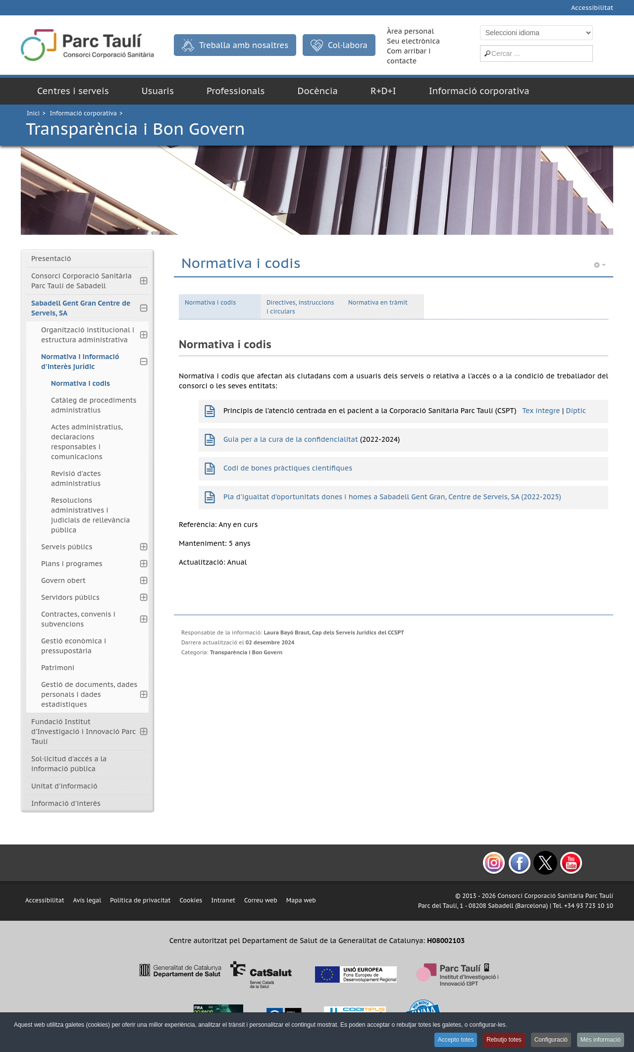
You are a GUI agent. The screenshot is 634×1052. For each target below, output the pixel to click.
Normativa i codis (210, 302)
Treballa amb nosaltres (235, 45)
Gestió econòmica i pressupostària (73, 645)
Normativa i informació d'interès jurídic (80, 361)
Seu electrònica (413, 41)
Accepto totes (450, 1040)
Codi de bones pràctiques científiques (287, 468)
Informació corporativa (479, 91)
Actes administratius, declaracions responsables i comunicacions (86, 441)
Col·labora (339, 46)
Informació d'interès (66, 803)
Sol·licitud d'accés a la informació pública (68, 763)
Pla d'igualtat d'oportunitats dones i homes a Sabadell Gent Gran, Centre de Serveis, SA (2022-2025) (392, 496)
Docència (318, 91)
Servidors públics (70, 597)
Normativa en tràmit (378, 302)
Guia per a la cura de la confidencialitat (290, 439)
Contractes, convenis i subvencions (78, 619)
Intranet (223, 900)
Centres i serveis (73, 91)
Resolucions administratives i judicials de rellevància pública (90, 515)
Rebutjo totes (500, 1040)
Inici (33, 113)
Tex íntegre (541, 410)
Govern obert (63, 580)
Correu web (260, 900)
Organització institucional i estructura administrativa (87, 334)
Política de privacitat (140, 900)
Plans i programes (72, 563)
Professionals (236, 91)
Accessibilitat (592, 7)
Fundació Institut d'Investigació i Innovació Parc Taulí (83, 731)
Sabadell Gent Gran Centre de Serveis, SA (80, 308)
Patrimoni (57, 667)
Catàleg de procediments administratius (93, 405)
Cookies (190, 900)
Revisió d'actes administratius (76, 478)
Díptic (576, 410)
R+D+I (383, 91)
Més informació (600, 1040)
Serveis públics (66, 546)
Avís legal (87, 900)
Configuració (548, 1040)
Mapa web (301, 900)
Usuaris (158, 91)
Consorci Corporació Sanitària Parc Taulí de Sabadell (81, 280)
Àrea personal (410, 31)
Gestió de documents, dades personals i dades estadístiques (89, 694)
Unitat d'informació (64, 786)
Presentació (51, 258)
